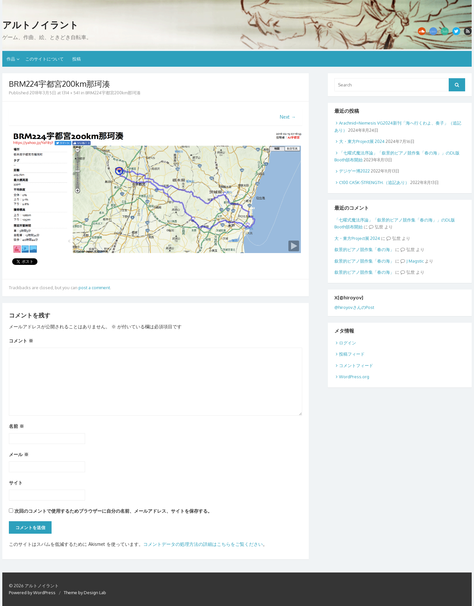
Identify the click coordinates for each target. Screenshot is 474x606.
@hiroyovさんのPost (354, 307)
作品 (11, 58)
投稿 (76, 58)
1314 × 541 (71, 92)
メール (19, 454)
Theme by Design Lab (85, 592)
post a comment (94, 287)
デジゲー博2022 (354, 171)
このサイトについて (44, 58)
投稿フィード (352, 354)
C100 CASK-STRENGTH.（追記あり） (374, 182)
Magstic (416, 261)
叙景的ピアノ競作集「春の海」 (364, 249)
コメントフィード (356, 365)
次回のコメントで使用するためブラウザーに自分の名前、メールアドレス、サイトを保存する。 (113, 511)
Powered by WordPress (32, 592)
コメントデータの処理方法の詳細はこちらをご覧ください (203, 544)
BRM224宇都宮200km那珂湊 (113, 92)
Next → (288, 117)
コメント (21, 340)
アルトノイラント (40, 25)
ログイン (347, 342)
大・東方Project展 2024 (362, 141)
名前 (16, 426)
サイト (16, 482)
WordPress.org (354, 376)
